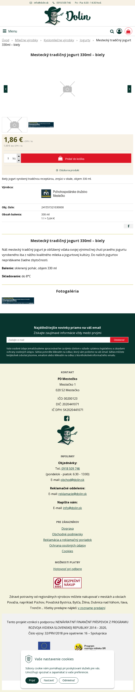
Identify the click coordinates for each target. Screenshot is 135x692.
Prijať (32, 680)
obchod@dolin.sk (72, 480)
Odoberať (119, 339)
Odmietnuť (68, 680)
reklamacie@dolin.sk (72, 494)
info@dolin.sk (41, 2)
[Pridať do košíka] (67, 158)
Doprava (68, 529)
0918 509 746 (63, 2)
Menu (10, 31)
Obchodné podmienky (67, 534)
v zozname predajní (91, 608)
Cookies (67, 551)
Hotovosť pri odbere (67, 569)
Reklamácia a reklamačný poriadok (67, 540)
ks (14, 158)
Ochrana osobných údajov (67, 545)
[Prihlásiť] (119, 31)
